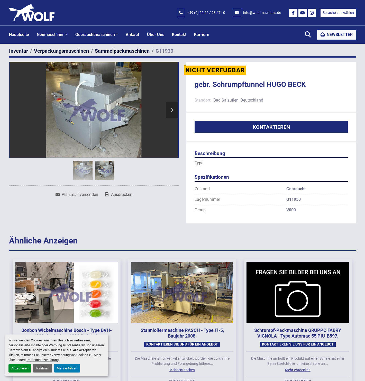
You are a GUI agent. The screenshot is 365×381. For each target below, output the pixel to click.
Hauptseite (19, 34)
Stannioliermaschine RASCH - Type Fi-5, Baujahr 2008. (182, 333)
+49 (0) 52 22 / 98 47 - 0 (206, 13)
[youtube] (302, 13)
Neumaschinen (51, 34)
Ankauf (132, 34)
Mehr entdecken (182, 370)
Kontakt (179, 34)
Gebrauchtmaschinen (95, 34)
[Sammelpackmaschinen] (122, 51)
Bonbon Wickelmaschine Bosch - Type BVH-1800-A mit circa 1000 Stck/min (66, 333)
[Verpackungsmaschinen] (61, 51)
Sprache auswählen (338, 13)
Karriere (201, 34)
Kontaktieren (271, 127)
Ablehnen (42, 368)
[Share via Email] (77, 194)
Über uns (155, 34)
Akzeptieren (20, 368)
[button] (52, 35)
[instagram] (312, 13)
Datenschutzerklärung (42, 360)
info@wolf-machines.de (262, 13)
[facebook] (293, 13)
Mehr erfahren (67, 368)
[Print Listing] (119, 194)
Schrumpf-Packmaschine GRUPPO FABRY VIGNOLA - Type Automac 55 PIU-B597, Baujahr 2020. (297, 336)
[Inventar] (18, 51)
